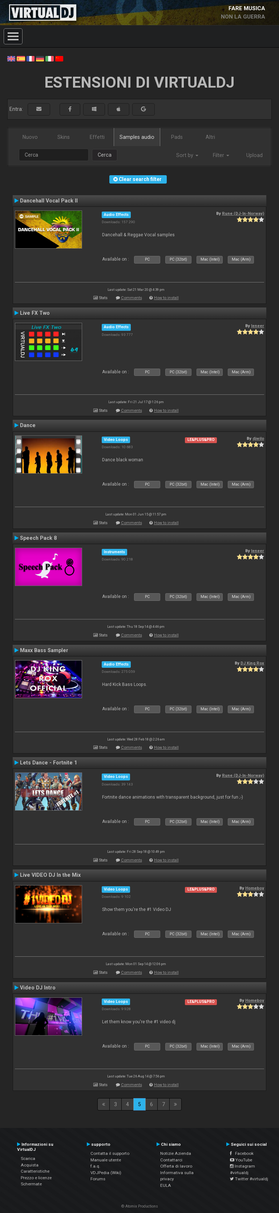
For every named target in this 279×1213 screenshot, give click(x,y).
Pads (177, 137)
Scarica (28, 1158)
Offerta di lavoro (176, 1166)
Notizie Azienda (175, 1153)
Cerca (105, 155)
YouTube (241, 1159)
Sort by (187, 155)
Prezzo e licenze (36, 1177)
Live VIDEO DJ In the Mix (50, 875)
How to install (166, 298)
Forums (97, 1178)
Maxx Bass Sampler (44, 650)
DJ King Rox (252, 663)
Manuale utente (105, 1159)
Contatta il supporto (109, 1153)
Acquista (30, 1165)
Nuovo (30, 137)
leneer (257, 325)
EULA (165, 1185)
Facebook (242, 1153)
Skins (63, 137)
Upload (254, 155)
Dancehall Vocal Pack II (49, 201)
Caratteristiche (35, 1171)
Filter (221, 155)
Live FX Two (35, 313)
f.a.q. (95, 1166)
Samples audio (137, 137)
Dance (28, 425)
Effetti (97, 137)
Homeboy (254, 888)
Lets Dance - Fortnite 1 (48, 763)
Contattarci (171, 1159)
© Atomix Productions (139, 1206)
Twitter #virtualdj (249, 1178)
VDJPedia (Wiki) (105, 1172)
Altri (210, 137)
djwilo (258, 438)
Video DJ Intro (38, 988)
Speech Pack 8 (38, 538)
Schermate (31, 1183)
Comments (131, 298)
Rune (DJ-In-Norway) (243, 213)
